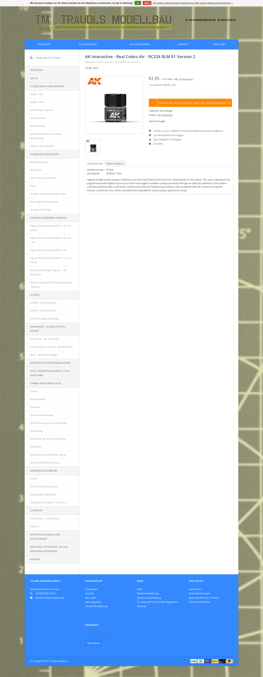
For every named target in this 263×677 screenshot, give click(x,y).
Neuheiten (36, 70)
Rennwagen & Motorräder (44, 201)
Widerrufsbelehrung (148, 593)
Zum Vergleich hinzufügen (165, 139)
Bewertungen (115, 163)
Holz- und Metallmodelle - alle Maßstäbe (50, 373)
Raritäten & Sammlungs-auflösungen (45, 536)
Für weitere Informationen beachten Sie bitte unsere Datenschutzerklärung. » (193, 3)
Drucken (156, 143)
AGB (139, 589)
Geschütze (35, 170)
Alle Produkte (88, 44)
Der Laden (219, 44)
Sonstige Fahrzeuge (40, 209)
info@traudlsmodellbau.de (49, 597)
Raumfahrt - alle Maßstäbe (44, 339)
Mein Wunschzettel (199, 602)
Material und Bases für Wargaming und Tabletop (51, 284)
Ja (138, 3)
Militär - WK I (37, 94)
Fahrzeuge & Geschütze (44, 154)
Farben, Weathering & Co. (46, 383)
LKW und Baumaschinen (43, 178)
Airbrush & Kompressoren (44, 486)
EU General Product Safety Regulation (157, 602)
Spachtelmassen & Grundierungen (48, 423)
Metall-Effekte (37, 399)
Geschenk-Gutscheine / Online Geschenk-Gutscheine (49, 549)
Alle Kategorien (139, 44)
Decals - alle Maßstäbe (42, 146)
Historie (34, 526)
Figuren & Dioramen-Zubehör (48, 217)
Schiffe (34, 294)
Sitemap (141, 606)
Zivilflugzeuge (37, 126)
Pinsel (33, 478)
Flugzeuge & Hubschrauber (47, 86)
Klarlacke (35, 407)
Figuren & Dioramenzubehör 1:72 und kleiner (50, 260)
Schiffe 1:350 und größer (43, 302)
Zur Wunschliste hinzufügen (166, 135)
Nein (147, 3)
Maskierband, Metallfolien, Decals (48, 454)
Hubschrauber (38, 118)
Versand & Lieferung (96, 606)
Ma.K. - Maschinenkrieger (43, 354)
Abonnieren (93, 643)
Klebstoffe (35, 446)
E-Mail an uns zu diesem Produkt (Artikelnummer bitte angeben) (186, 130)
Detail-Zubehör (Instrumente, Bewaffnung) (46, 136)
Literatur (36, 510)
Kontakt (183, 44)
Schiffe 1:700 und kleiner (43, 310)
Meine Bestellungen (199, 593)
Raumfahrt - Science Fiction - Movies (48, 328)
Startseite (43, 44)
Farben (34, 391)
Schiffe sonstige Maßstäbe (44, 318)
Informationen (95, 163)
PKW (32, 185)
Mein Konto (227, 20)
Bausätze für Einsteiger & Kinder (50, 362)
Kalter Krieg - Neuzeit (41, 110)
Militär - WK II (37, 102)
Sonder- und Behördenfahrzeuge (48, 193)
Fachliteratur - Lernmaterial (45, 518)
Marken (35, 559)
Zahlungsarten (93, 602)
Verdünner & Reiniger (41, 415)
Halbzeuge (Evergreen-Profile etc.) (48, 502)
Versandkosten (186, 79)
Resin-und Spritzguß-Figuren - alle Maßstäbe (48, 272)
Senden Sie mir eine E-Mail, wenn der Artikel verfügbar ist (194, 102)
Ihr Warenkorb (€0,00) (200, 20)
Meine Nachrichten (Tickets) (204, 597)
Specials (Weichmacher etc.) (45, 462)
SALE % (34, 78)
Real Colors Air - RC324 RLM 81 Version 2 (119, 62)
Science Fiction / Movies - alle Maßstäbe (51, 346)
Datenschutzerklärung (149, 597)
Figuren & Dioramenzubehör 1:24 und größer (50, 227)
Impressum (91, 589)
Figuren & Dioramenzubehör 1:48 (48, 250)
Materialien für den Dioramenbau (48, 438)
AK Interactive (164, 115)
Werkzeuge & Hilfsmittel (43, 494)
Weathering (36, 431)
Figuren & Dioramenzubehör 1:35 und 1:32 (50, 240)
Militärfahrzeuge (39, 162)
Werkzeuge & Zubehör (43, 470)
